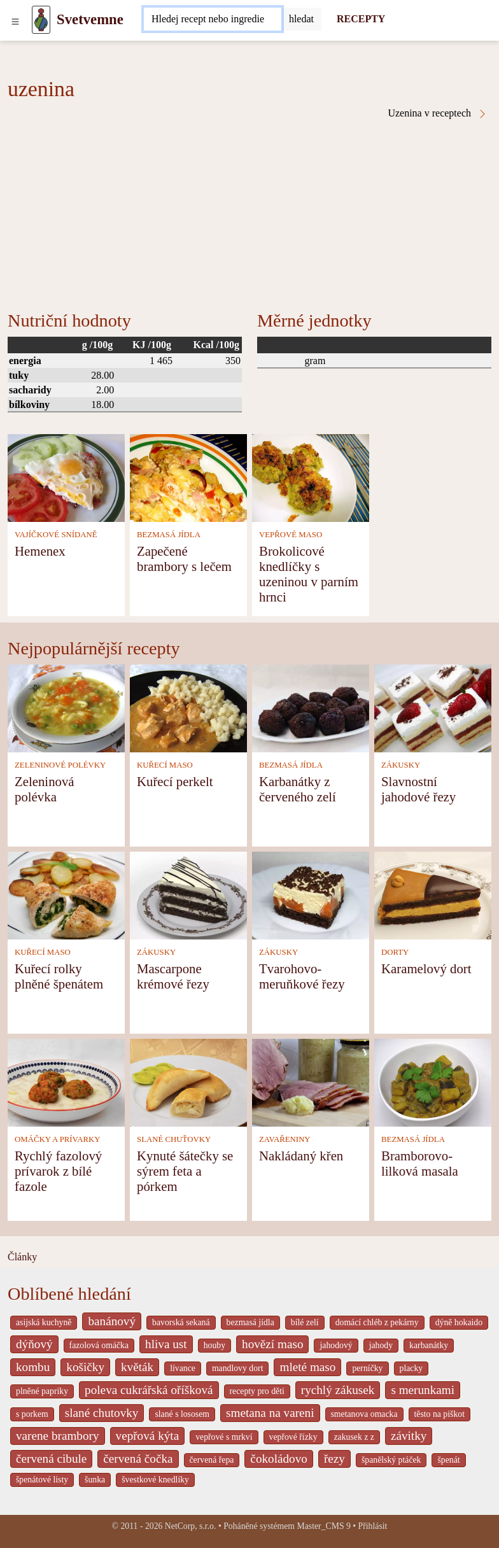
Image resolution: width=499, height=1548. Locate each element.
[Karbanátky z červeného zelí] (310, 706)
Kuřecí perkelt (175, 781)
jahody (381, 1345)
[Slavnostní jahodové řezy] (432, 706)
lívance (182, 1368)
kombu (33, 1367)
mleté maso (307, 1367)
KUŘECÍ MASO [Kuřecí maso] (165, 765)
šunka (95, 1479)
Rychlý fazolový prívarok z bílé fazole (58, 1170)
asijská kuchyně (43, 1322)
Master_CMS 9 (323, 1526)
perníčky (367, 1368)
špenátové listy (42, 1479)
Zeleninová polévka (44, 789)
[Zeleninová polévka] (66, 706)
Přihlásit (373, 1526)
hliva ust (166, 1344)
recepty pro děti (257, 1391)
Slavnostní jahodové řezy (418, 789)
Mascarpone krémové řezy (173, 976)
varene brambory (57, 1435)
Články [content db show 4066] (22, 1256)
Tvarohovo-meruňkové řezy (302, 976)
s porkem (32, 1414)
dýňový (34, 1344)
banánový (112, 1321)
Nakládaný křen (301, 1155)
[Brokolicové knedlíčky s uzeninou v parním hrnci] (310, 476)
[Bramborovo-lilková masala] (432, 1081)
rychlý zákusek (338, 1390)
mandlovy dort (238, 1368)
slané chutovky (102, 1412)
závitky (408, 1435)
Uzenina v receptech (438, 113)
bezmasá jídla (250, 1322)
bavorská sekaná (180, 1322)
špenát (448, 1460)
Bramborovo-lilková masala (419, 1163)
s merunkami (422, 1390)
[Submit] (301, 19)
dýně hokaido (458, 1322)
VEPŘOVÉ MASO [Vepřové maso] (290, 534)
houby (214, 1345)
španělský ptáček (391, 1460)
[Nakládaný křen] (310, 1081)
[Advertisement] (249, 214)
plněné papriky (42, 1391)
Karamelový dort (426, 968)
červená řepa (212, 1460)
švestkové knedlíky (155, 1479)
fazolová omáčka (99, 1345)
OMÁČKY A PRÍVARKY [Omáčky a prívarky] (57, 1139)
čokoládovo (278, 1458)
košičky (85, 1367)
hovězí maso (272, 1344)
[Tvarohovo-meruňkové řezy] (310, 894)
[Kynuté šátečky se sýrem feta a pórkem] (188, 1081)
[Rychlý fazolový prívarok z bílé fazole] (66, 1081)
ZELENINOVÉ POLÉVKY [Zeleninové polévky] (60, 765)
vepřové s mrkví (223, 1437)
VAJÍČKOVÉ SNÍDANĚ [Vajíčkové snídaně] (56, 534)
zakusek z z (354, 1437)
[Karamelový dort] (432, 894)
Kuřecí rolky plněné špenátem (59, 976)
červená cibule (51, 1458)
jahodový (336, 1345)
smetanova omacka (364, 1414)
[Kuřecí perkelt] (188, 706)
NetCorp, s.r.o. (190, 1526)
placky (411, 1368)
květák (137, 1367)
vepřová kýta (147, 1435)
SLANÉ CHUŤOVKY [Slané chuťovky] (174, 1139)
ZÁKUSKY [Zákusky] (400, 765)
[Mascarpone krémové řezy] (188, 894)
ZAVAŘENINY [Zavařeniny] (285, 1139)
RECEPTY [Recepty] (361, 18)
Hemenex (40, 551)
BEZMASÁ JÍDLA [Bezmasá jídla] (168, 534)
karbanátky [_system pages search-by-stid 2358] (428, 1345)
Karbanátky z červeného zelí (297, 789)
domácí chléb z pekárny (377, 1322)
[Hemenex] (66, 476)
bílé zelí (305, 1322)
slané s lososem (182, 1414)
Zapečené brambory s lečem (184, 558)
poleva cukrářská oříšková (149, 1390)
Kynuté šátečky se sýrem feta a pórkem (185, 1170)
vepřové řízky (293, 1437)
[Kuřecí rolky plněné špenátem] (66, 894)
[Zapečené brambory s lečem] (188, 476)
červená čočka (137, 1458)
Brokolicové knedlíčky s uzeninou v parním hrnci (308, 574)
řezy (334, 1458)
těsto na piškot (439, 1414)
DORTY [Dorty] (395, 952)
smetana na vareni (270, 1412)
